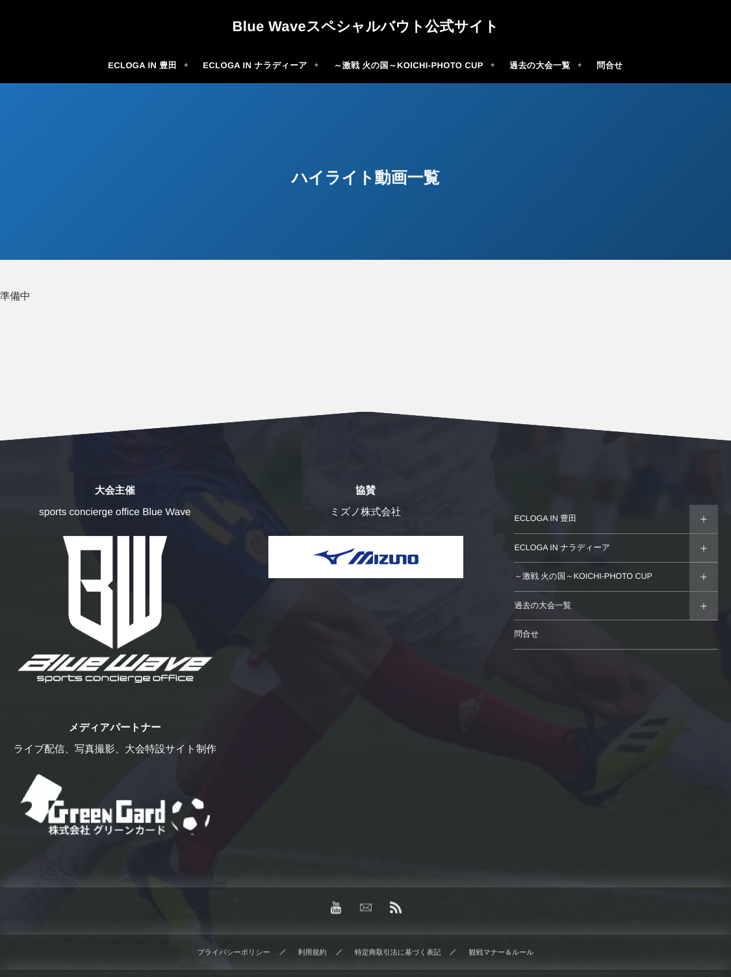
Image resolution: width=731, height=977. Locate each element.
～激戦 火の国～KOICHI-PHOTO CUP (583, 576)
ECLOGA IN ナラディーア (561, 547)
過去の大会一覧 (542, 605)
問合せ (526, 634)
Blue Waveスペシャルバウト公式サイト (365, 26)
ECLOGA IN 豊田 (545, 518)
